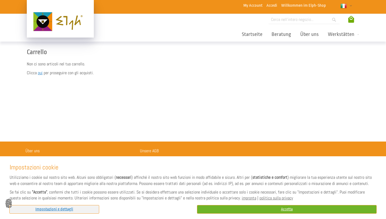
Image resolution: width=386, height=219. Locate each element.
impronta (249, 198)
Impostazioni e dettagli (54, 209)
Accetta (287, 209)
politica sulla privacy (276, 198)
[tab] (54, 209)
